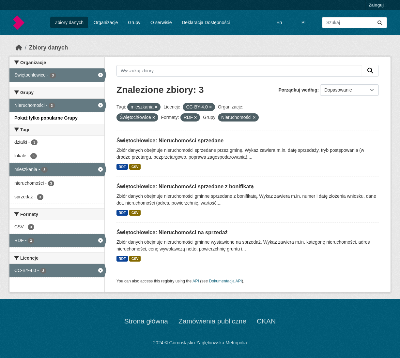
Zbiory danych (69, 22)
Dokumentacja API (225, 281)
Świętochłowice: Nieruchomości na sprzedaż (172, 232)
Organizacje (106, 22)
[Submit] (379, 22)
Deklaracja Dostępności (206, 22)
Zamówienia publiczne (212, 321)
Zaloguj (376, 5)
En (279, 22)
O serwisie (161, 22)
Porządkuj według (297, 90)
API (195, 281)
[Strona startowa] (19, 47)
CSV (135, 167)
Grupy (134, 22)
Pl (303, 22)
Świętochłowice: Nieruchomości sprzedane (169, 140)
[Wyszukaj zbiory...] (354, 22)
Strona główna (146, 321)
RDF (122, 167)
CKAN (266, 321)
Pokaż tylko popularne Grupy (46, 118)
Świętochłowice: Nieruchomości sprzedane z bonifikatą (185, 186)
